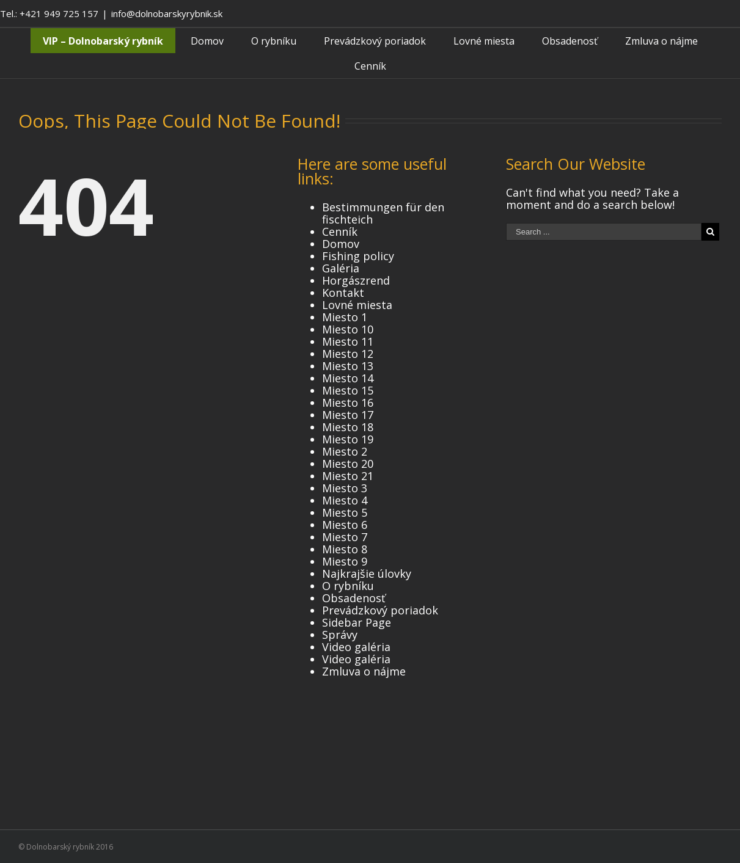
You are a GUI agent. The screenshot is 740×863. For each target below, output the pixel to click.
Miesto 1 (344, 317)
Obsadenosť (353, 598)
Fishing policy (358, 256)
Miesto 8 (344, 549)
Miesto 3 (344, 488)
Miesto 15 (347, 390)
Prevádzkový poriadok (380, 610)
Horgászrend (356, 280)
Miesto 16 (347, 402)
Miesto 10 (347, 329)
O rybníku (348, 585)
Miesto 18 (347, 427)
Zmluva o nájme (364, 671)
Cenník (339, 231)
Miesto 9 (344, 561)
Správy (339, 634)
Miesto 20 (347, 463)
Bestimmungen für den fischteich (383, 213)
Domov (340, 243)
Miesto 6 (344, 524)
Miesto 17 (347, 414)
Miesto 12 (347, 353)
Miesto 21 (347, 475)
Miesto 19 (347, 439)
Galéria (340, 268)
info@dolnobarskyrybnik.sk (166, 13)
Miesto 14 (347, 378)
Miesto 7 (344, 537)
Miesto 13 (347, 366)
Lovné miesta (357, 304)
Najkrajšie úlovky (366, 573)
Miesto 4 (344, 500)
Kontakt (343, 292)
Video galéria (356, 646)
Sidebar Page (356, 622)
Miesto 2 (344, 451)
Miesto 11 (347, 341)
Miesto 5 (344, 512)
